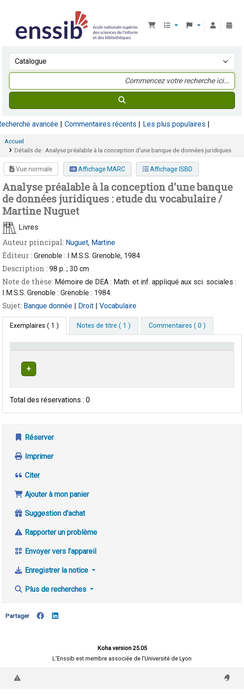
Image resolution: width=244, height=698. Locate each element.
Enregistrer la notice (52, 588)
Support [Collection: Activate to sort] (81, 359)
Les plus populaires (174, 124)
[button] (152, 25)
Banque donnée (48, 306)
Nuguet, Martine (90, 242)
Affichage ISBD (167, 169)
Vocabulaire (117, 306)
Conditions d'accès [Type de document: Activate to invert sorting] (29, 355)
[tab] (103, 326)
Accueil (14, 141)
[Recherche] (122, 100)
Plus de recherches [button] (51, 607)
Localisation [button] (127, 359)
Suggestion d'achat (49, 531)
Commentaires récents (100, 124)
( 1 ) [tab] (34, 326)
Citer (27, 493)
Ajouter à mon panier (51, 512)
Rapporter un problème (55, 550)
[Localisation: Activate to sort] (132, 355)
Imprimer (33, 474)
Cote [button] (170, 359)
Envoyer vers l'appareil (55, 569)
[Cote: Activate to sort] (178, 355)
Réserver (34, 455)
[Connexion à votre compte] (213, 25)
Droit (86, 306)
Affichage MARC (97, 169)
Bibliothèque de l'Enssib (17, 13)
